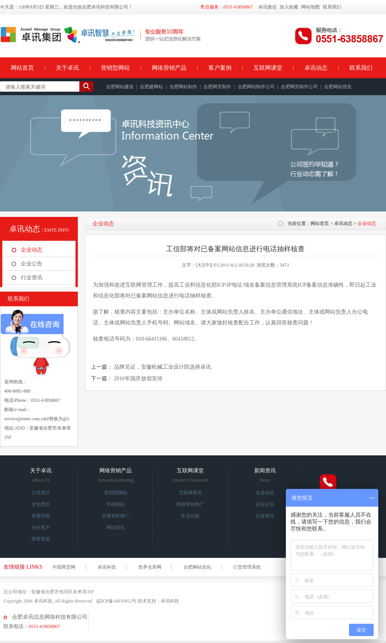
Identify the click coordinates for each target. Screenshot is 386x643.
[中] (207, 265)
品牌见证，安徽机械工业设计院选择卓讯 (162, 367)
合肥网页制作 (217, 86)
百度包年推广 (115, 516)
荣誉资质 (41, 539)
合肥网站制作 (183, 86)
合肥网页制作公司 (299, 86)
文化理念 (41, 504)
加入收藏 (289, 7)
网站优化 (115, 527)
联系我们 (332, 7)
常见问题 (190, 516)
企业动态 (31, 250)
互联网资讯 (190, 492)
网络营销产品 (169, 68)
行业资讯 (31, 277)
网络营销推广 (190, 504)
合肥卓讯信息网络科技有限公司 (49, 617)
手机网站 (115, 504)
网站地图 (310, 7)
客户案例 (220, 68)
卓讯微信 (267, 7)
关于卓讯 (67, 68)
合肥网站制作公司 (256, 86)
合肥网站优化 (338, 86)
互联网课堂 (267, 68)
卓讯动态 (315, 68)
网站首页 (22, 68)
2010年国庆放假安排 (138, 378)
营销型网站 (115, 68)
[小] (215, 265)
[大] (199, 265)
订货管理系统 (247, 567)
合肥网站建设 (120, 86)
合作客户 (41, 527)
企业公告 (31, 264)
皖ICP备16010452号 (116, 601)
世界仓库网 (149, 567)
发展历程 (41, 516)
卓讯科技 (106, 567)
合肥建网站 (151, 86)
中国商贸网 (64, 567)
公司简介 (41, 492)
